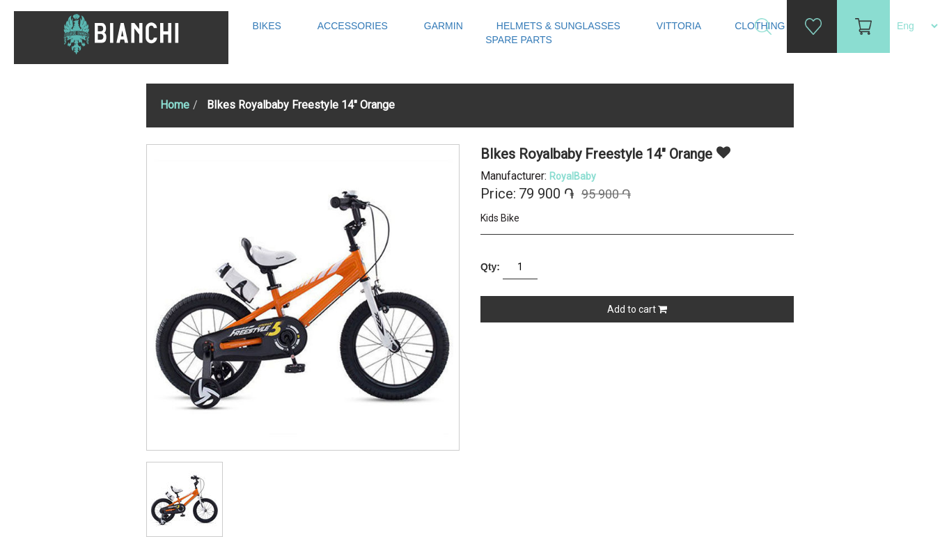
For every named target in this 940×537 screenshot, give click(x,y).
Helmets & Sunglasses (559, 25)
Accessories (354, 25)
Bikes (268, 25)
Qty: (490, 266)
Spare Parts (520, 39)
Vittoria (679, 25)
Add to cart (637, 309)
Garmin (443, 25)
